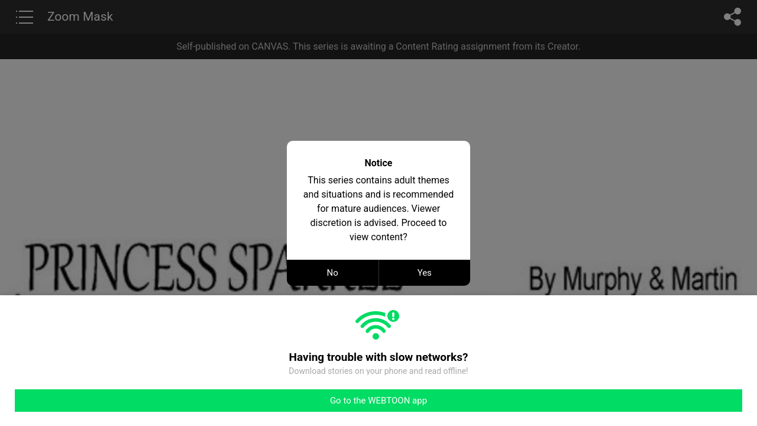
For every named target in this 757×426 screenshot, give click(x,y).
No (332, 272)
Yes (425, 272)
